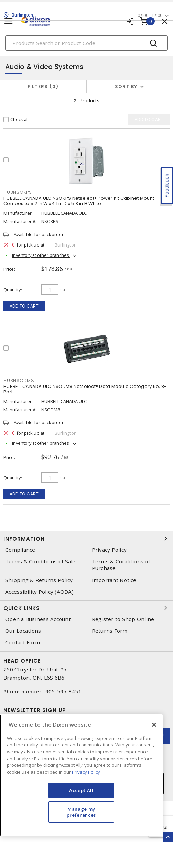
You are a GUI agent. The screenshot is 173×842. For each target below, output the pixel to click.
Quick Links (86, 608)
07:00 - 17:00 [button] (150, 15)
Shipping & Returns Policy (39, 580)
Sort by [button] (126, 86)
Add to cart (24, 306)
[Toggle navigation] (8, 21)
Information (86, 538)
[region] (81, 775)
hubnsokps (17, 192)
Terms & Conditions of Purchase (121, 564)
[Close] (154, 724)
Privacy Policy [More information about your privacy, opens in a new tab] (86, 772)
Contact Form (22, 642)
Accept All (81, 790)
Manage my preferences (81, 812)
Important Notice (114, 580)
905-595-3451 (63, 691)
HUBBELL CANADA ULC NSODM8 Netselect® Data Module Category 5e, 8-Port (84, 389)
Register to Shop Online (123, 619)
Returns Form (110, 631)
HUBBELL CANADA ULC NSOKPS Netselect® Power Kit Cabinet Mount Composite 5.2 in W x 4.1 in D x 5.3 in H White (78, 201)
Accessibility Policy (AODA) (39, 592)
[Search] (86, 43)
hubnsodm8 (18, 380)
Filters (43, 86)
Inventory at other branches (41, 255)
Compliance (20, 550)
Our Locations (23, 631)
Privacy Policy (109, 550)
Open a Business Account (38, 619)
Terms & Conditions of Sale (40, 561)
